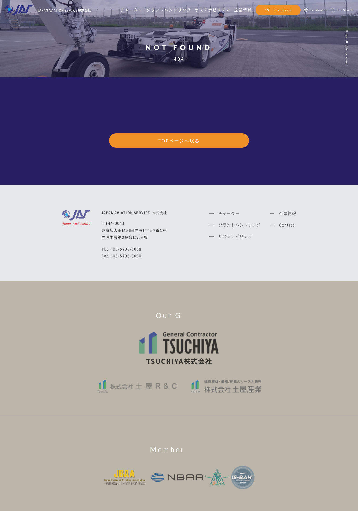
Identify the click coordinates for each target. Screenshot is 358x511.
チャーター (131, 10)
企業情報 (243, 10)
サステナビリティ (213, 10)
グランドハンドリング (168, 10)
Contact (283, 10)
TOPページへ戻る (179, 141)
